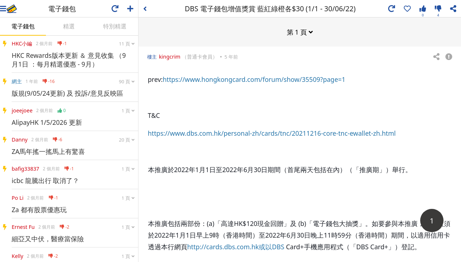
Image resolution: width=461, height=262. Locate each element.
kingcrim (169, 56)
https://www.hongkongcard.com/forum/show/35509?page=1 (254, 79)
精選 (69, 26)
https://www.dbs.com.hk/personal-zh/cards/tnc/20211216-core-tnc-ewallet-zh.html (272, 132)
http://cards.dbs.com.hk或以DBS (236, 246)
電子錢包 (23, 26)
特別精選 (114, 26)
